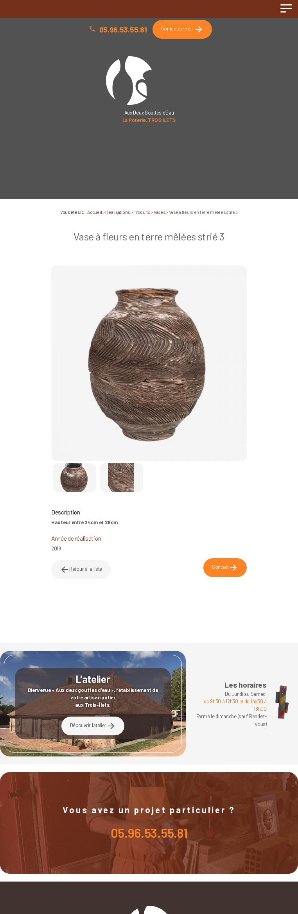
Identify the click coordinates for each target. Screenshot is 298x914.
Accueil (94, 212)
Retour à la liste (81, 569)
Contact (225, 567)
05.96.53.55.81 (123, 29)
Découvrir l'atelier (93, 726)
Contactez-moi (182, 29)
